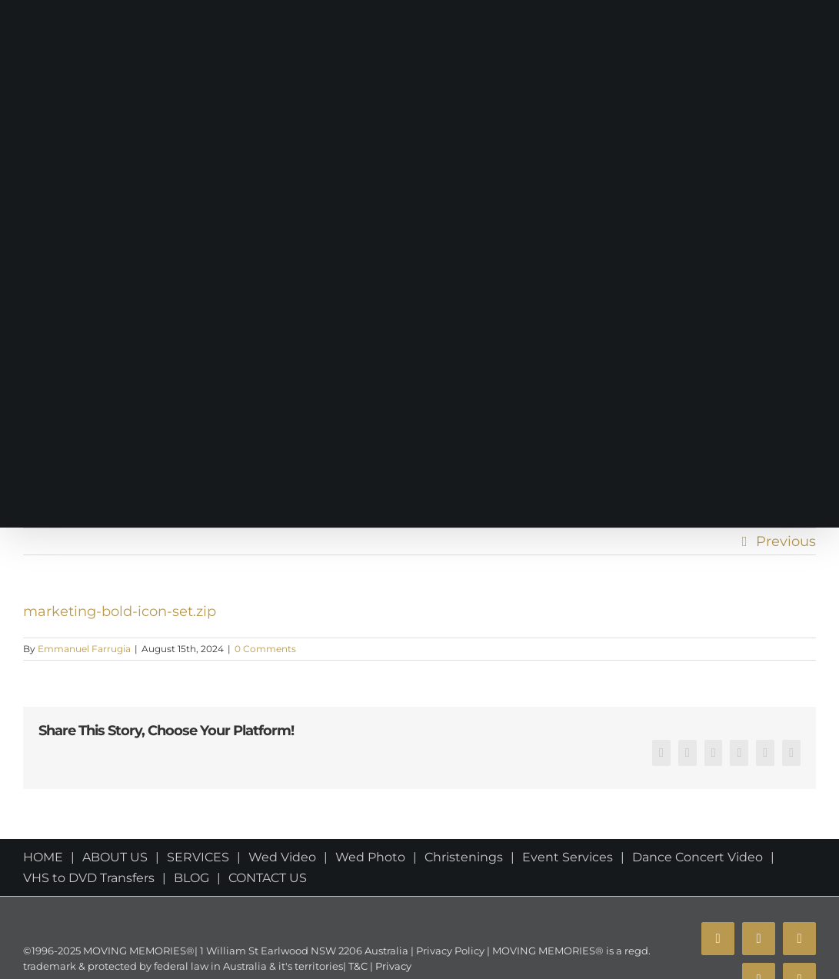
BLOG (191, 878)
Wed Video (282, 857)
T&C (357, 966)
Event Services (567, 857)
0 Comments (265, 648)
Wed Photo (370, 857)
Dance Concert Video (697, 857)
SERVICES (198, 857)
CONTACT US (267, 878)
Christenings (463, 857)
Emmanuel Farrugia (84, 648)
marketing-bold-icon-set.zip (119, 611)
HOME (43, 857)
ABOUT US (115, 857)
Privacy (392, 966)
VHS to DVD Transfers (89, 878)
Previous (786, 541)
